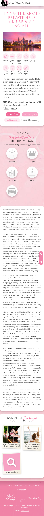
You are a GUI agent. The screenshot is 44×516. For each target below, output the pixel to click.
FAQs (37, 485)
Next (37, 40)
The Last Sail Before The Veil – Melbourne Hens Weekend (32, 438)
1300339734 (7, 404)
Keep (30, 120)
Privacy (28, 485)
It (11, 120)
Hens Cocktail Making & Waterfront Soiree (11, 437)
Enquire (30, 114)
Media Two (25, 511)
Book (13, 114)
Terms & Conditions (14, 485)
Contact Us (22, 489)
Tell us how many (11, 108)
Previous (6, 40)
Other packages (11, 463)
